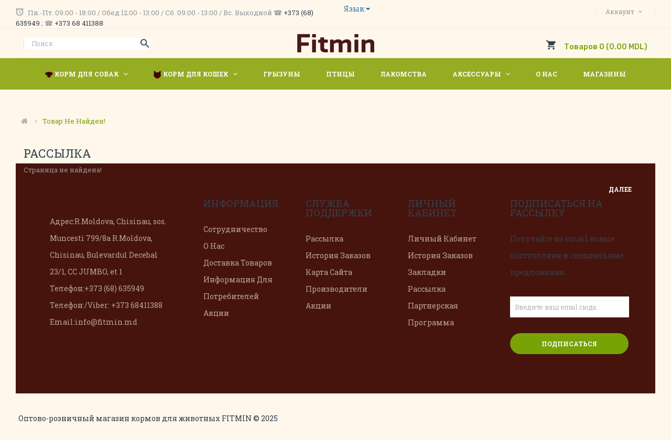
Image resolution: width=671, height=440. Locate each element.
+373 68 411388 (79, 23)
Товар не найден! (73, 121)
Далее (620, 189)
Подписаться (569, 343)
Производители (336, 289)
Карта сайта (329, 272)
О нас (213, 246)
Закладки (427, 272)
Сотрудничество (235, 229)
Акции (216, 313)
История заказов (338, 255)
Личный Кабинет (442, 239)
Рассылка (324, 239)
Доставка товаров (237, 263)
